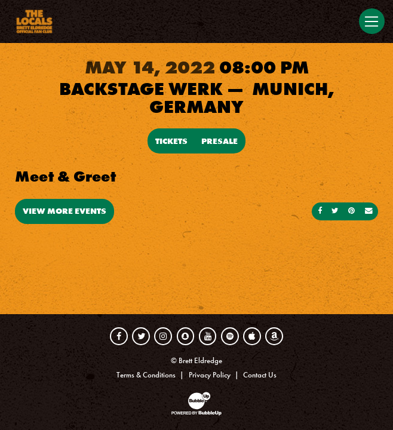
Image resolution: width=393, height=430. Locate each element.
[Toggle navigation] (372, 21)
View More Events (64, 210)
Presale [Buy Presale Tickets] (219, 141)
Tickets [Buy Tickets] (171, 141)
